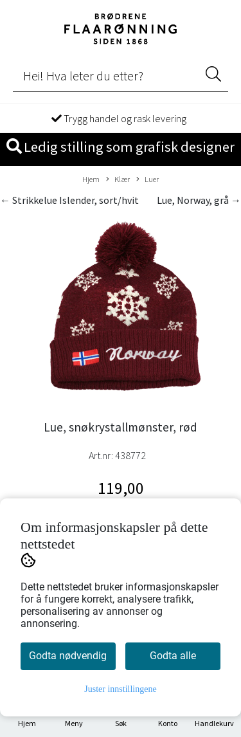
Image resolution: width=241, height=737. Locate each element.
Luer (147, 179)
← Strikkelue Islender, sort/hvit (69, 200)
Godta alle (173, 656)
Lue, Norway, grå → (199, 200)
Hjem (91, 179)
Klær (118, 179)
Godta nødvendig (68, 656)
